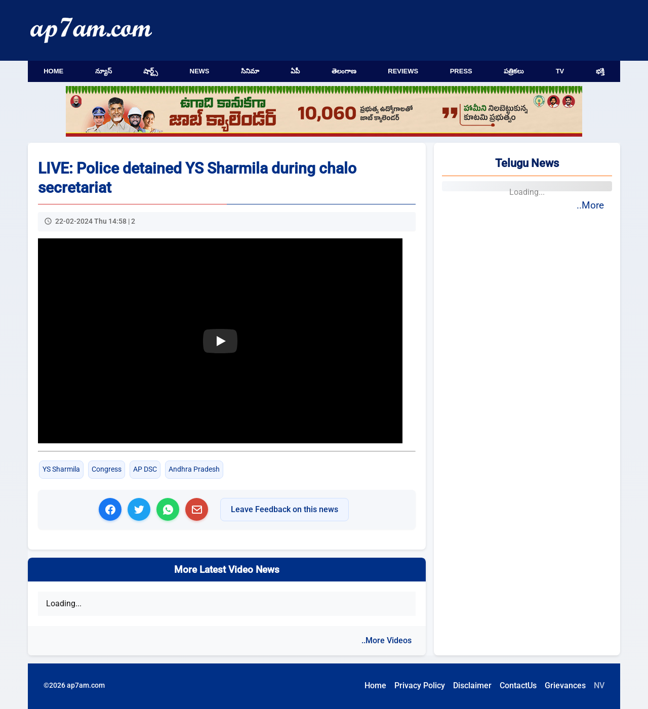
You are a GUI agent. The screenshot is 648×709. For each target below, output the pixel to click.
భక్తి (600, 71)
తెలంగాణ (344, 71)
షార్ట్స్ (150, 71)
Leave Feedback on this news (284, 509)
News (200, 71)
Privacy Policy (419, 685)
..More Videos (386, 640)
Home (53, 71)
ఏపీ (295, 71)
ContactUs (518, 685)
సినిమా (250, 71)
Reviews (403, 71)
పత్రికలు (514, 71)
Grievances (565, 685)
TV (560, 71)
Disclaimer (472, 685)
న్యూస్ (103, 71)
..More (590, 205)
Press (461, 71)
